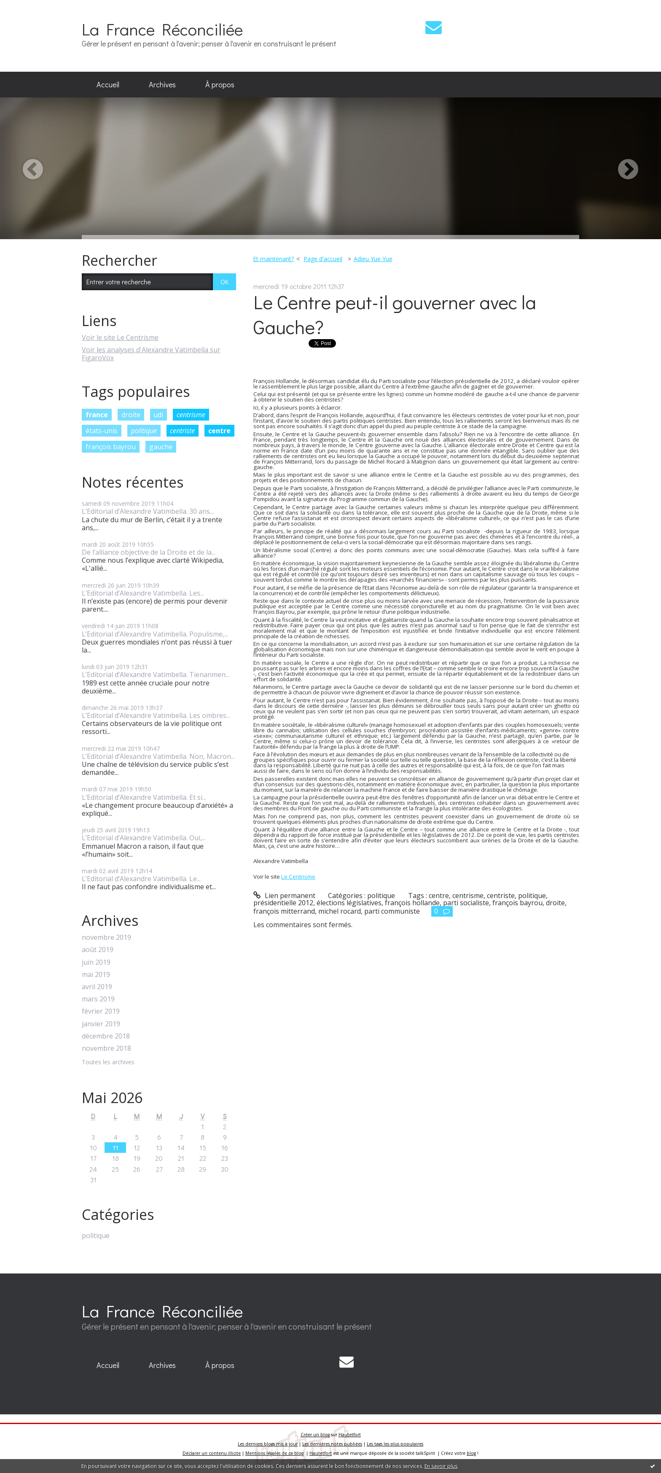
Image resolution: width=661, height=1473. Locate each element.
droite (130, 414)
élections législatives (349, 902)
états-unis (102, 430)
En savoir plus (441, 1466)
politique (144, 430)
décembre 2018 (106, 1036)
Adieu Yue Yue (373, 259)
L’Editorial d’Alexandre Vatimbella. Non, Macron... (158, 756)
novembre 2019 (106, 937)
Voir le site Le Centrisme (120, 337)
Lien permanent (284, 895)
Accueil (108, 84)
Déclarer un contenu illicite (212, 1453)
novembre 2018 (106, 1048)
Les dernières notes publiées (332, 1444)
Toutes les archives (108, 1062)
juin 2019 (96, 962)
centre (219, 430)
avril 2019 (97, 987)
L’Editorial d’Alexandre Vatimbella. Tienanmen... (155, 674)
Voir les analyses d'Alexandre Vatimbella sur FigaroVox (151, 353)
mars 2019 (98, 999)
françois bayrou (111, 446)
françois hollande (412, 902)
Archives (162, 84)
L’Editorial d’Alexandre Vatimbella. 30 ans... (148, 511)
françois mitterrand (284, 911)
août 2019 (97, 950)
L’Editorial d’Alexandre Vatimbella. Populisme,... (155, 634)
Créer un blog (315, 1435)
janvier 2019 (101, 1024)
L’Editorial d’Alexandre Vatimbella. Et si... (144, 797)
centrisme (191, 414)
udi (158, 414)
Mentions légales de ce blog (274, 1453)
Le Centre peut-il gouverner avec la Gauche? (394, 314)
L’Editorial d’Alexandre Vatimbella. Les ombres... (156, 715)
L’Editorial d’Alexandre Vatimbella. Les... (143, 593)
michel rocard (339, 911)
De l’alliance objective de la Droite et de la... (148, 552)
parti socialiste (466, 902)
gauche (160, 446)
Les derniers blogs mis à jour (268, 1444)
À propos (219, 84)
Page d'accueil (323, 259)
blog (471, 1453)
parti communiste (392, 911)
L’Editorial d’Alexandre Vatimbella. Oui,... (144, 837)
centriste (182, 430)
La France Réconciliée (162, 29)
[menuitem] (108, 85)
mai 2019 (96, 975)
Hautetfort (350, 1435)
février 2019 (101, 1011)
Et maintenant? (273, 259)
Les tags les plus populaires (395, 1444)
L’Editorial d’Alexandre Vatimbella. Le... (141, 878)
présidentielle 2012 (283, 902)
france (97, 414)
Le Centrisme (298, 876)
